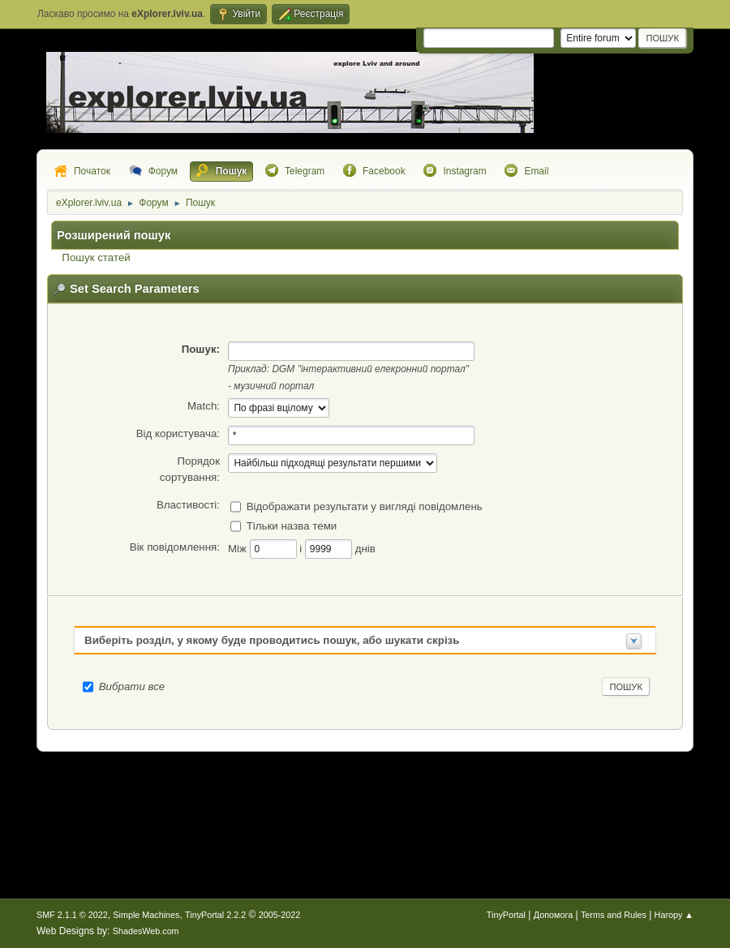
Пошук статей (96, 257)
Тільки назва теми (292, 525)
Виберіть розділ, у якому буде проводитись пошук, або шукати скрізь (271, 640)
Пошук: (201, 349)
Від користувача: (178, 433)
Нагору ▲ (674, 915)
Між (239, 548)
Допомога (553, 915)
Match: (203, 406)
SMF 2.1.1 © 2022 (72, 915)
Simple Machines (146, 915)
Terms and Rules (613, 915)
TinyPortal (506, 915)
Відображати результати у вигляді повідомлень (365, 506)
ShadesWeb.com (146, 931)
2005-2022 (280, 915)
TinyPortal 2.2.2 (215, 915)
